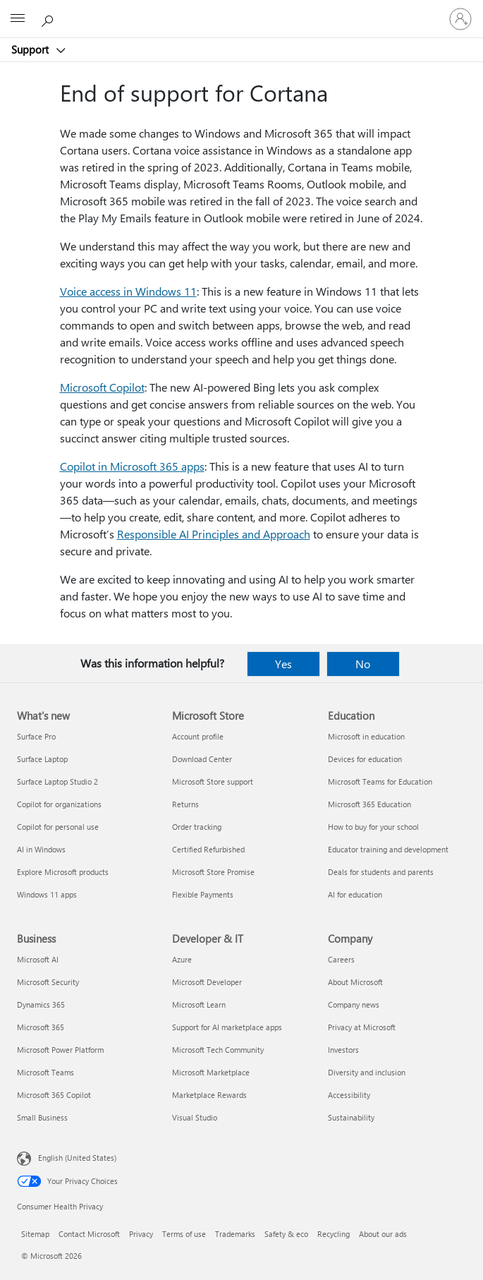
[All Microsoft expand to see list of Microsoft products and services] (18, 19)
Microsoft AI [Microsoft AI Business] (38, 959)
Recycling (333, 1233)
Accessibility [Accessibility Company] (349, 1094)
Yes (283, 663)
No (362, 663)
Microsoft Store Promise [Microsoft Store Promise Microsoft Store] (213, 872)
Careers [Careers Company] (341, 959)
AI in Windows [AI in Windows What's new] (41, 849)
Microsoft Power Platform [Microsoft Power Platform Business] (60, 1049)
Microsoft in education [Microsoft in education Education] (366, 736)
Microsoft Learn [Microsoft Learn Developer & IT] (199, 1004)
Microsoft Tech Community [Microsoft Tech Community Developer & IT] (218, 1049)
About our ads (383, 1233)
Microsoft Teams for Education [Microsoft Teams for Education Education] (380, 781)
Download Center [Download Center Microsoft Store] (202, 759)
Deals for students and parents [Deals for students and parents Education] (381, 872)
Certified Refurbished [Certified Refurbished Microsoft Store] (208, 849)
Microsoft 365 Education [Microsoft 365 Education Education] (369, 804)
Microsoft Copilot (102, 387)
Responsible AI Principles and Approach (213, 533)
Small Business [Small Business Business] (42, 1117)
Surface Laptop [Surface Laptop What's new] (42, 759)
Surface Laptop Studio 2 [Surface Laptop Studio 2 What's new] (57, 781)
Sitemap (35, 1233)
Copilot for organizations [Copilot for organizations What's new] (59, 804)
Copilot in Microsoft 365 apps (132, 466)
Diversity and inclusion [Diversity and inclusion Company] (366, 1072)
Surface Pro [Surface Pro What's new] (36, 736)
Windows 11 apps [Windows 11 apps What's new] (47, 894)
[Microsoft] (241, 10)
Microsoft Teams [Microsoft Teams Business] (45, 1072)
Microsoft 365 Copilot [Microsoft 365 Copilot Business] (54, 1094)
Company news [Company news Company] (353, 1004)
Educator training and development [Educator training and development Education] (388, 849)
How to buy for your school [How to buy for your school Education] (373, 826)
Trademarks (235, 1233)
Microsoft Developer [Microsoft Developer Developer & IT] (207, 982)
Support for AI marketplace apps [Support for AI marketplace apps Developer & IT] (227, 1027)
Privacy (141, 1233)
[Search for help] (49, 18)
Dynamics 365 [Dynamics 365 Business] (41, 1004)
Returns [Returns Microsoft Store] (185, 804)
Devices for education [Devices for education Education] (365, 759)
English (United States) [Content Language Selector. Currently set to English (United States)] (77, 1157)
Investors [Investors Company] (343, 1049)
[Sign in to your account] (460, 19)
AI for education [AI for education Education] (355, 894)
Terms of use (184, 1233)
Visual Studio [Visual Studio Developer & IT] (194, 1117)
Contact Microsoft (89, 1233)
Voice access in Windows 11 (128, 291)
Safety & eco (286, 1233)
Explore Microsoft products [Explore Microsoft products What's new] (63, 872)
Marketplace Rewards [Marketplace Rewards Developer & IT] (209, 1094)
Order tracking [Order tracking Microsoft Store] (196, 826)
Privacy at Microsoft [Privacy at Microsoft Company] (362, 1027)
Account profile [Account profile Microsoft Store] (198, 736)
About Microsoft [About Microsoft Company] (355, 982)
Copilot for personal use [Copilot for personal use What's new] (58, 826)
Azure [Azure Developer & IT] (182, 959)
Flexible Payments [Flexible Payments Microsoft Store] (202, 894)
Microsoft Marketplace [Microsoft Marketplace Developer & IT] (211, 1072)
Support (31, 49)
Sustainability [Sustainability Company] (351, 1117)
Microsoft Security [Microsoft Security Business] (48, 982)
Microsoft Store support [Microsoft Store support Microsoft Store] (212, 781)
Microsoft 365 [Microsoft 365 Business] (40, 1027)
